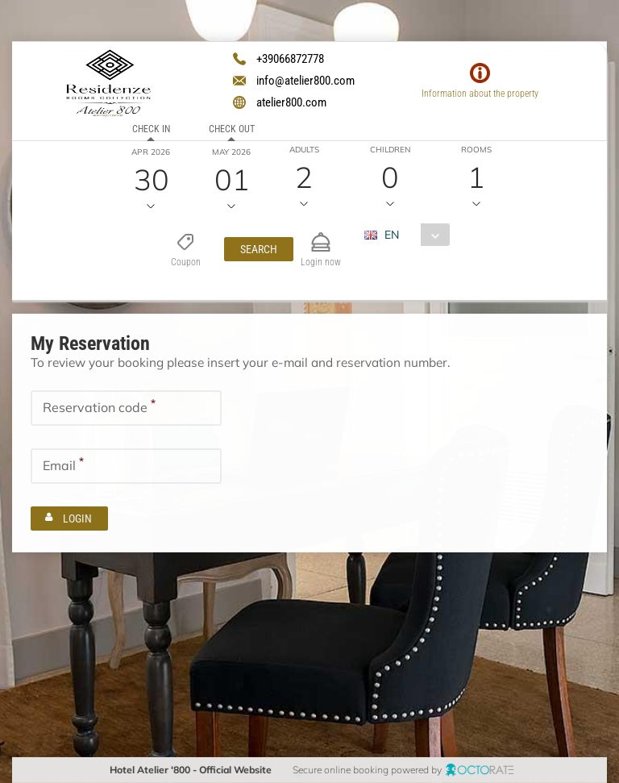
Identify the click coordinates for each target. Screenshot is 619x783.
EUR (384, 263)
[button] (258, 249)
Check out (231, 129)
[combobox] (412, 234)
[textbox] (126, 407)
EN (391, 234)
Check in (150, 129)
